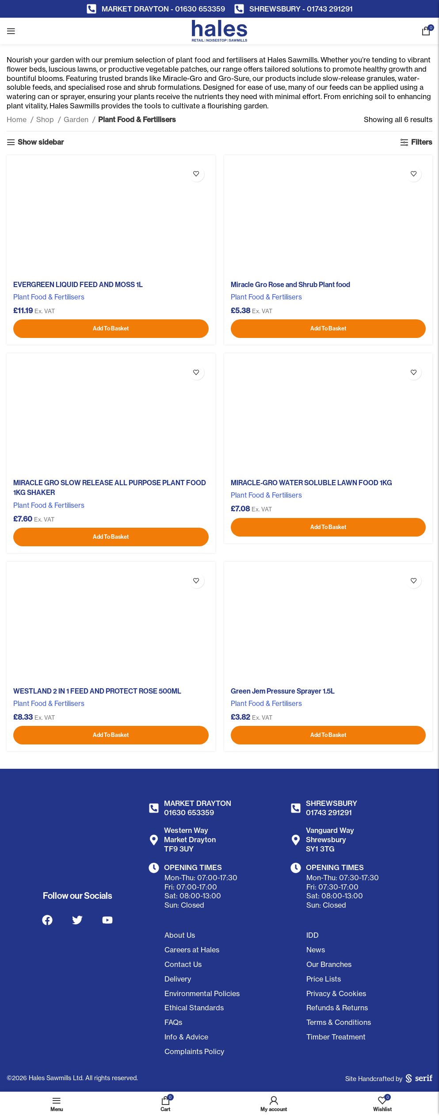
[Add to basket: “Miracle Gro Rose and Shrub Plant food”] (328, 328)
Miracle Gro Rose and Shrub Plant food (290, 284)
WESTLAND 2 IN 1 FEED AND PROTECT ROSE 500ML (97, 691)
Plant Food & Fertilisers (48, 297)
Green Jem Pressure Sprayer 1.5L (283, 691)
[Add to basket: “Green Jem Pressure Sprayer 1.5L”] (328, 735)
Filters (421, 142)
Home (17, 119)
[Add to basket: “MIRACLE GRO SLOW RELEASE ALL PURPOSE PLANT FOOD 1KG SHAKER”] (111, 537)
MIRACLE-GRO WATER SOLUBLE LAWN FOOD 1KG (311, 483)
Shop (46, 119)
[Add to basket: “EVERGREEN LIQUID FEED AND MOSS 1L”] (111, 328)
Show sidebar (41, 142)
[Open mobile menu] (11, 31)
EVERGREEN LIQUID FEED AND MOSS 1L (78, 284)
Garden (77, 119)
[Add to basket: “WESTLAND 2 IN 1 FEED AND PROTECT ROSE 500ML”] (111, 735)
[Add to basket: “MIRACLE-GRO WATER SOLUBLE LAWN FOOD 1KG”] (328, 527)
